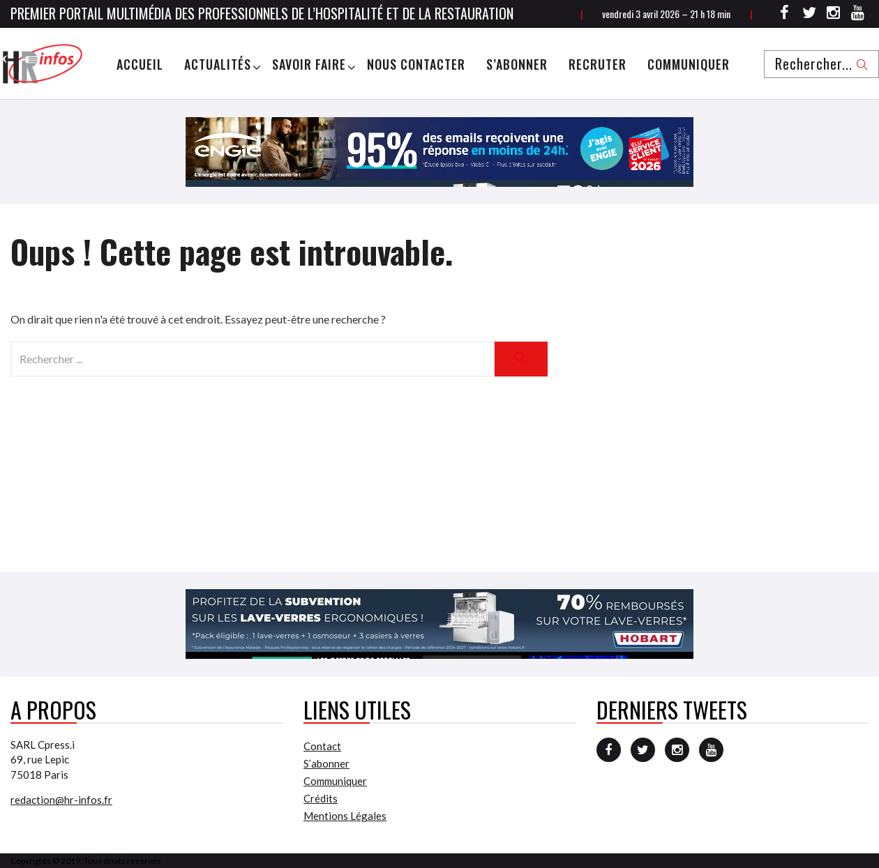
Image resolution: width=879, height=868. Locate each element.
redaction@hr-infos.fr (61, 799)
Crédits (320, 798)
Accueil (140, 64)
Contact (322, 746)
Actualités (217, 64)
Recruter (597, 64)
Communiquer (688, 64)
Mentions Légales (344, 815)
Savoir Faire (309, 64)
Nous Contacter (416, 64)
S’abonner (517, 64)
